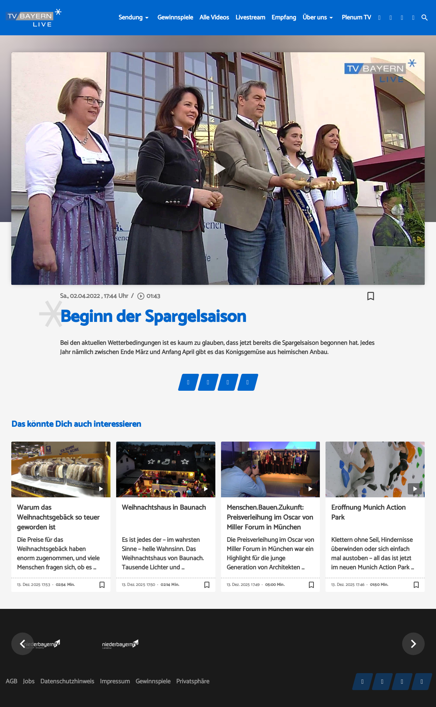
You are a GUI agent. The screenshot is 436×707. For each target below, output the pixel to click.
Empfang (283, 17)
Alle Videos (214, 17)
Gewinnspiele (175, 17)
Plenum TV (356, 17)
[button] (22, 644)
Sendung (131, 17)
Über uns (315, 17)
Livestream (250, 17)
